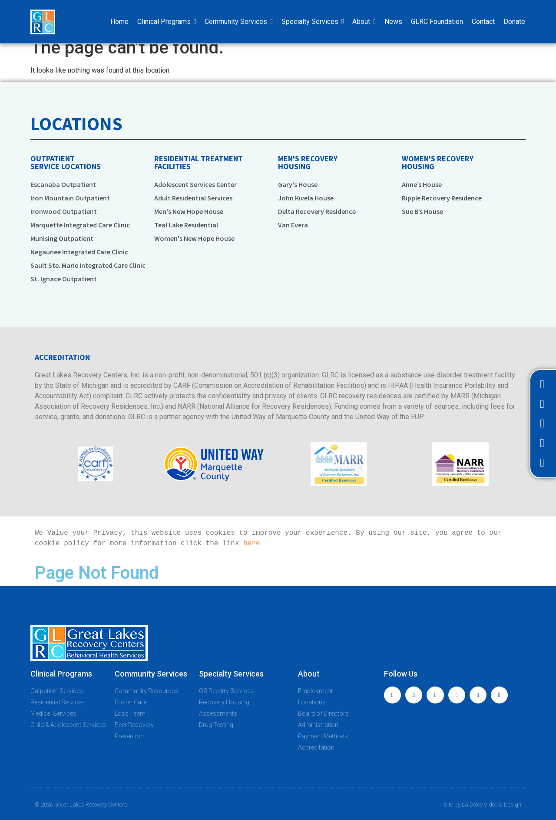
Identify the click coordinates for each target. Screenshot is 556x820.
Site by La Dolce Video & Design (482, 804)
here (251, 543)
